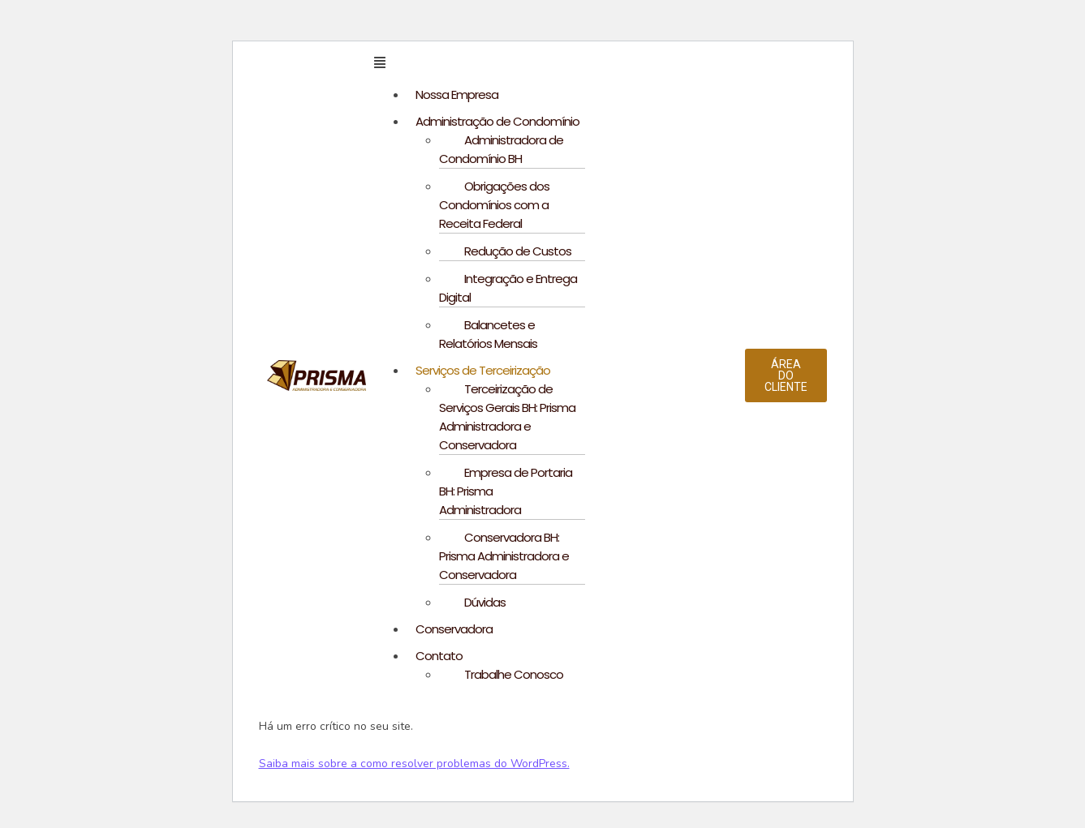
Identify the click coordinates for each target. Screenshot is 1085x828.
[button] (559, 63)
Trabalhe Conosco (513, 674)
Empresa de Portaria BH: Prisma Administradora (505, 491)
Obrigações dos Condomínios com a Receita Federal (494, 205)
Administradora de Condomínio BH (501, 149)
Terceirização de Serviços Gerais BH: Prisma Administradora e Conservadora (507, 416)
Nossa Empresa (456, 94)
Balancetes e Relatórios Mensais (488, 334)
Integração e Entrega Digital (508, 288)
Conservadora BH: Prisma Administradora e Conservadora (504, 556)
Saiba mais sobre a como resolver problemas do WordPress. (414, 763)
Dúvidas (485, 602)
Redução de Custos (517, 251)
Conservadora (454, 628)
